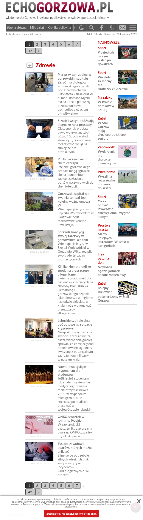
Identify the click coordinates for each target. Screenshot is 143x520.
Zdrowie (34, 34)
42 (30, 51)
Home (24, 34)
